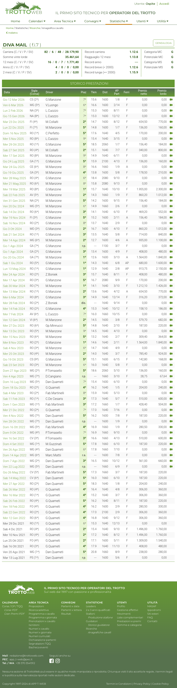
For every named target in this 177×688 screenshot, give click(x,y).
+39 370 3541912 (25, 663)
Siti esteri (153, 613)
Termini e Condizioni (119, 683)
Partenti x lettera (71, 610)
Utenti (142, 21)
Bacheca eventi (38, 647)
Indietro (12, 32)
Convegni (92, 21)
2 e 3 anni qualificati (98, 610)
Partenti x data (70, 606)
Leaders (91, 606)
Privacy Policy (142, 683)
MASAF (151, 606)
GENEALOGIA (163, 43)
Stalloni (90, 613)
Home (15, 21)
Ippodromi (154, 610)
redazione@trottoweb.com (26, 655)
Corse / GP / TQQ (12, 606)
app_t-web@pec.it (20, 659)
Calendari (37, 21)
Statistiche (119, 21)
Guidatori (92, 621)
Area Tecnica (65, 21)
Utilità (162, 21)
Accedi (164, 4)
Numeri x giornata (40, 632)
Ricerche (35, 28)
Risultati (66, 613)
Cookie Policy (160, 683)
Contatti (152, 621)
